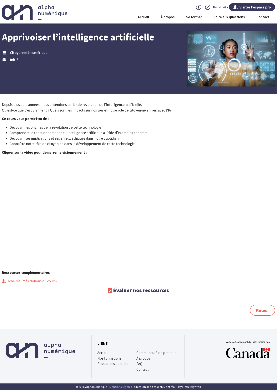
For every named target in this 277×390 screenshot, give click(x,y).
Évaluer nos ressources (141, 290)
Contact (262, 17)
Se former (194, 17)
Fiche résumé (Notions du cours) (31, 281)
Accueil (143, 17)
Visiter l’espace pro (252, 7)
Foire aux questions (229, 17)
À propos (168, 17)
